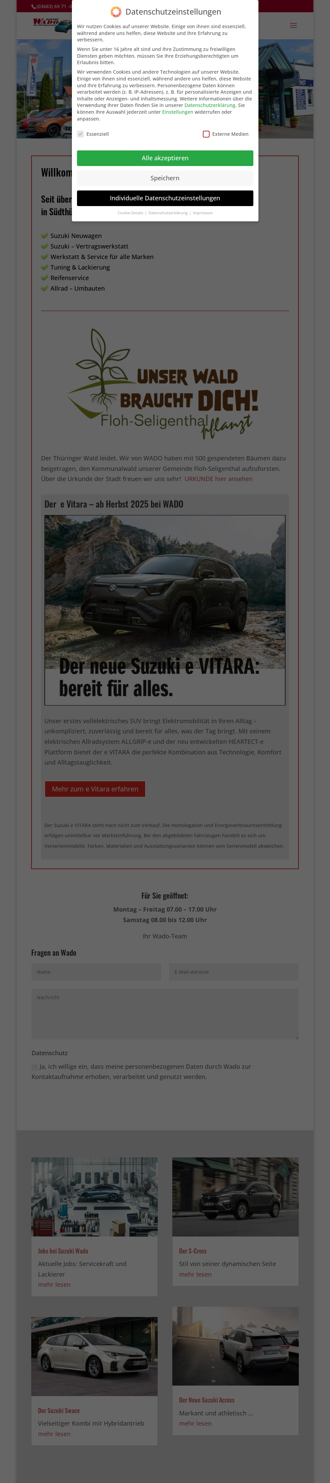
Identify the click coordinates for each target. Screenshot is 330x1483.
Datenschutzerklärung (210, 105)
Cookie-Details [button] (131, 212)
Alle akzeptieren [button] (165, 158)
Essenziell (93, 134)
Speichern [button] (165, 178)
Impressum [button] (203, 212)
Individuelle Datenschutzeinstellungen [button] (165, 198)
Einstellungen (177, 112)
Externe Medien (226, 134)
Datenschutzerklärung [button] (169, 212)
